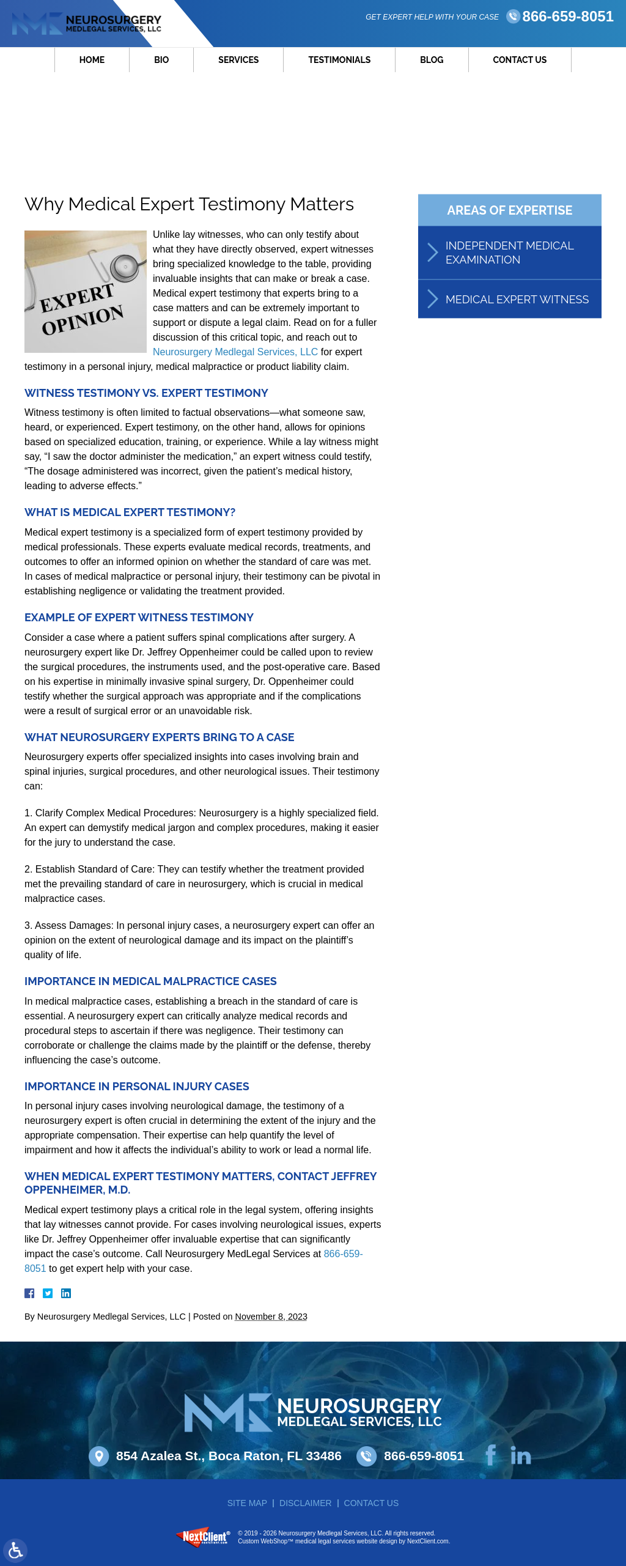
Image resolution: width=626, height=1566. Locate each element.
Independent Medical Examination (509, 255)
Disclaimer (305, 1503)
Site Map (247, 1503)
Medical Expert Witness (517, 301)
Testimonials (339, 63)
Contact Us (520, 63)
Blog (431, 63)
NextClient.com (428, 1541)
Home (92, 63)
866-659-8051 (568, 23)
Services (238, 63)
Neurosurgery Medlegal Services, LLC (235, 352)
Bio (161, 63)
